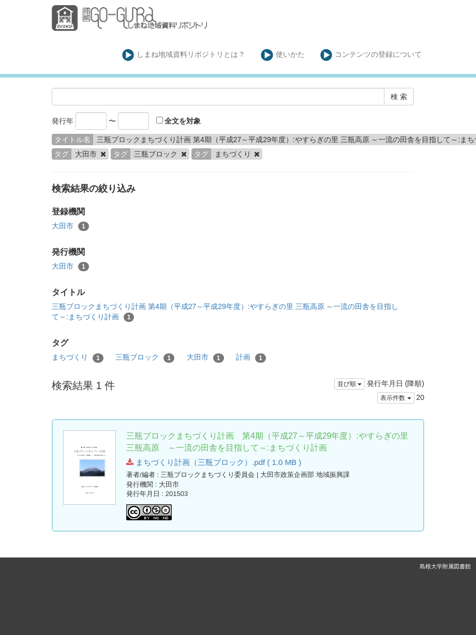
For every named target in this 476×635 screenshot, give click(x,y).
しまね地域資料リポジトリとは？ (184, 55)
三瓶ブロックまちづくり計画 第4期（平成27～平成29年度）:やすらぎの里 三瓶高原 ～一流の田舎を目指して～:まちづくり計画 (225, 312)
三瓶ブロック (144, 357)
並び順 (349, 384)
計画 (251, 357)
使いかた (283, 55)
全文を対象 (178, 121)
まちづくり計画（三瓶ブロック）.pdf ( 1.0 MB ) (213, 462)
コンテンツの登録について (371, 55)
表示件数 (395, 397)
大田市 (70, 226)
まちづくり (77, 357)
